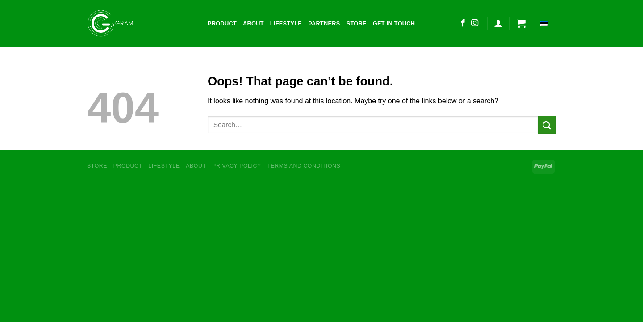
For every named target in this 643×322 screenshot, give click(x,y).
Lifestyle (286, 23)
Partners (324, 23)
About (253, 23)
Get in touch (394, 23)
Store (357, 23)
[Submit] (547, 124)
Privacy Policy (236, 166)
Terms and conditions (304, 166)
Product (222, 23)
